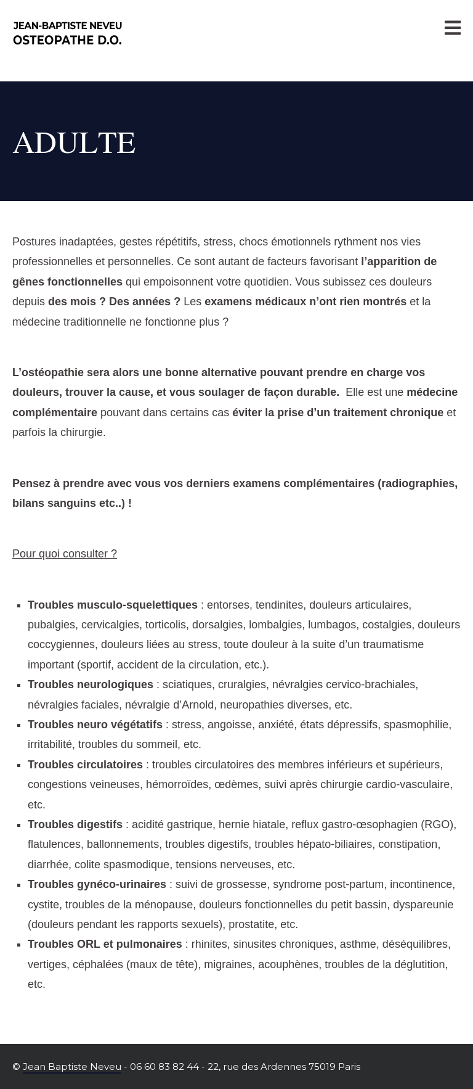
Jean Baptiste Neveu (72, 1066)
